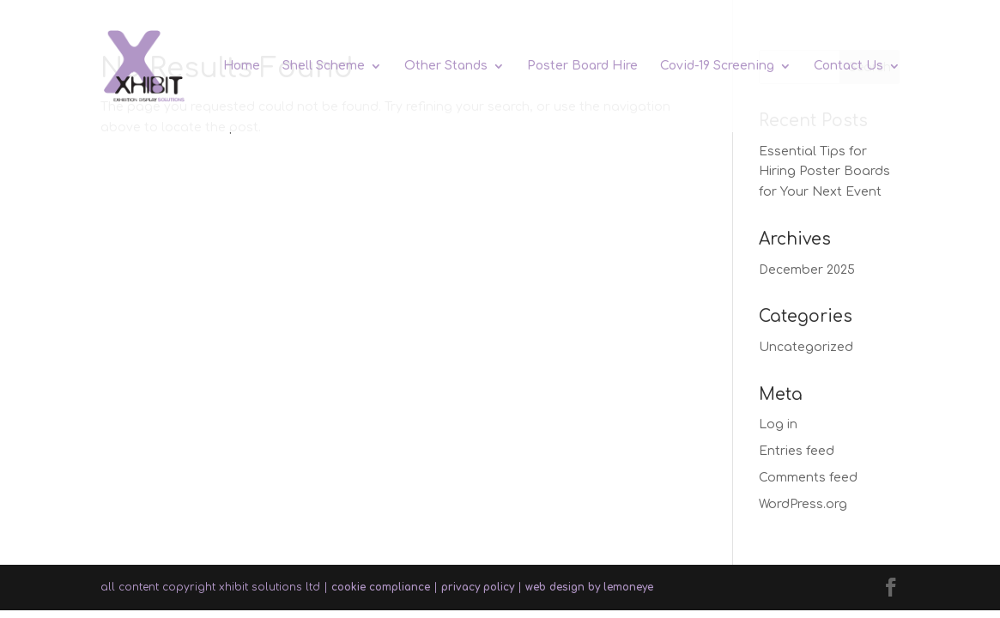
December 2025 (807, 270)
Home (241, 66)
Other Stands (446, 66)
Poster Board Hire (582, 66)
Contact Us (848, 66)
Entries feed (796, 451)
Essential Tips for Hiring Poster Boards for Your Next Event (824, 172)
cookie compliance (380, 587)
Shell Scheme (323, 66)
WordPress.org (803, 504)
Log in (778, 424)
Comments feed (808, 477)
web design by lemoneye (589, 587)
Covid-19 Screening (717, 66)
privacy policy (477, 587)
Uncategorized (806, 347)
